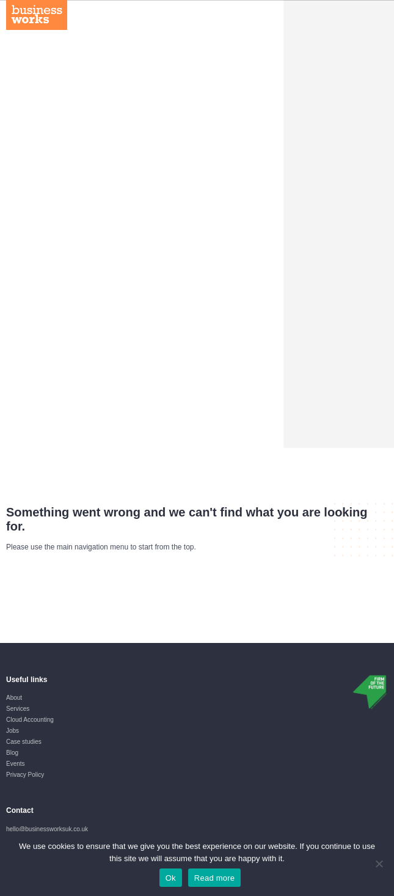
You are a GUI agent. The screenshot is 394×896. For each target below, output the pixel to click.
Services (17, 708)
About (14, 697)
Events (15, 763)
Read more (214, 878)
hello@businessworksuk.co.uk (47, 829)
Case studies (24, 741)
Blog (12, 752)
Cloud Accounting (30, 719)
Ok (171, 878)
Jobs (12, 730)
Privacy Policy (25, 774)
